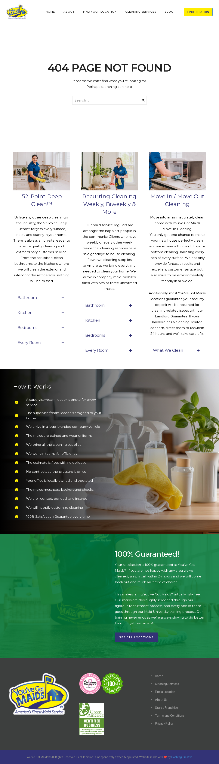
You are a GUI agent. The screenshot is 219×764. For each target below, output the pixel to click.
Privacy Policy (164, 723)
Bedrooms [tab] (42, 327)
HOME (50, 11)
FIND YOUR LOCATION (100, 11)
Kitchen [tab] (42, 312)
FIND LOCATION (198, 11)
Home (159, 676)
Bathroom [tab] (42, 298)
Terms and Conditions (170, 715)
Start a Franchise (166, 707)
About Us (161, 699)
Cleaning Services (167, 684)
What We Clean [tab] (177, 350)
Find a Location (165, 692)
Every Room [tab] (42, 342)
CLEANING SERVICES (140, 11)
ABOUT (69, 11)
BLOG (169, 11)
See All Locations (136, 637)
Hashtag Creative (181, 757)
